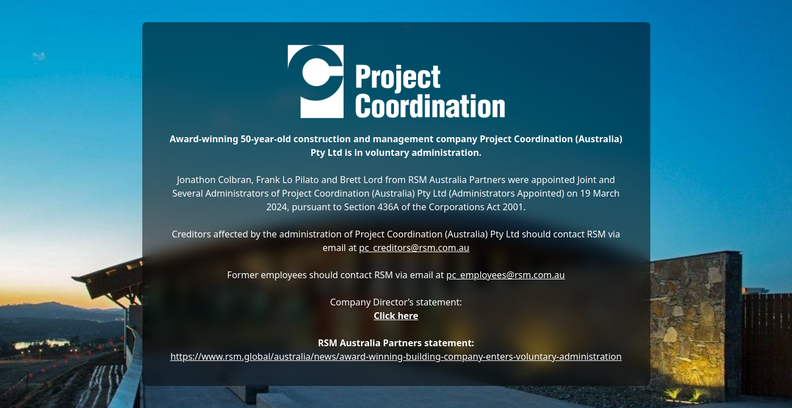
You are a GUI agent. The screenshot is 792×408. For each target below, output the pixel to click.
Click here (396, 315)
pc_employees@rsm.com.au (505, 275)
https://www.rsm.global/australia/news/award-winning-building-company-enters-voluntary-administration (395, 356)
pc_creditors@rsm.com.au (414, 247)
